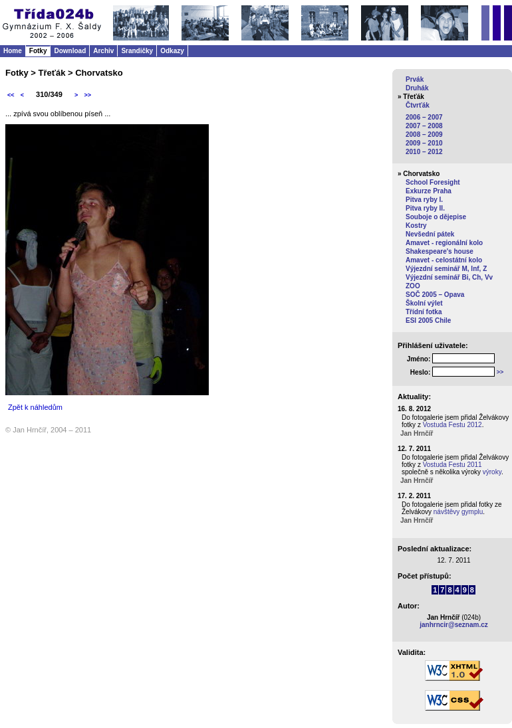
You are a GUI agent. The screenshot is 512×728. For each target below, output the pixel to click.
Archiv (103, 50)
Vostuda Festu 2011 (452, 464)
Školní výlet (424, 303)
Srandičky (137, 50)
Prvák (415, 79)
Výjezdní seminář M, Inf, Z (446, 268)
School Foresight (433, 182)
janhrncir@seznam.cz (454, 624)
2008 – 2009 (424, 134)
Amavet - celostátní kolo (444, 260)
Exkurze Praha (428, 191)
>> (87, 95)
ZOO (413, 286)
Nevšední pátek (430, 234)
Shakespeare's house (439, 251)
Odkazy (172, 50)
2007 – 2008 (424, 126)
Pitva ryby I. (424, 199)
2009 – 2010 (424, 143)
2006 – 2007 (424, 117)
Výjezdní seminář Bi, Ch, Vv (449, 277)
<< (11, 95)
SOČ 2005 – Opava (435, 294)
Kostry (416, 225)
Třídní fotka (424, 312)
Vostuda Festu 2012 (452, 424)
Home (12, 50)
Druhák (417, 88)
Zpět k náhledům (35, 407)
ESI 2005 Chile (428, 320)
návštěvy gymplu (458, 511)
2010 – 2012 (424, 151)
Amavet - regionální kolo (444, 242)
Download (70, 50)
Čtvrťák (418, 105)
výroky (492, 472)
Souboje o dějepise (436, 217)
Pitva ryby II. (425, 208)
